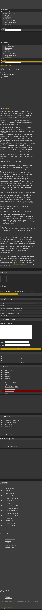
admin (6, 76)
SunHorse (9, 520)
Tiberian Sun (8, 15)
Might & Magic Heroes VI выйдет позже (11, 311)
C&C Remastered (10, 13)
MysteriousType (11, 508)
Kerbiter (8, 518)
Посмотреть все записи (9, 294)
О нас (4, 28)
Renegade (7, 19)
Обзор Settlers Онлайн (6, 316)
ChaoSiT (8, 500)
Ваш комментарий (6, 324)
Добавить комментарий (7, 74)
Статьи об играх (5, 66)
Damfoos (9, 493)
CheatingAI (9, 525)
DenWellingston (11, 515)
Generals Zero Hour (10, 20)
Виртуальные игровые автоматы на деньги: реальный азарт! (17, 303)
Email (2, 345)
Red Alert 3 (8, 24)
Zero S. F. (9, 490)
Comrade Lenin (10, 505)
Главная (5, 10)
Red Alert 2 (8, 17)
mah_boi (8, 495)
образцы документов (20, 264)
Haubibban (9, 523)
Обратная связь (7, 608)
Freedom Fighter (11, 513)
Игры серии (6, 11)
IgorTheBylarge (10, 510)
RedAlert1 (9, 528)
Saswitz (8, 488)
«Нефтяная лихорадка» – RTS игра (10, 313)
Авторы (4, 606)
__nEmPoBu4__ (10, 498)
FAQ (3, 26)
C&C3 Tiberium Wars (11, 22)
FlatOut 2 (2, 305)
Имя (2, 342)
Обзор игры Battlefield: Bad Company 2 (11, 308)
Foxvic (8, 503)
